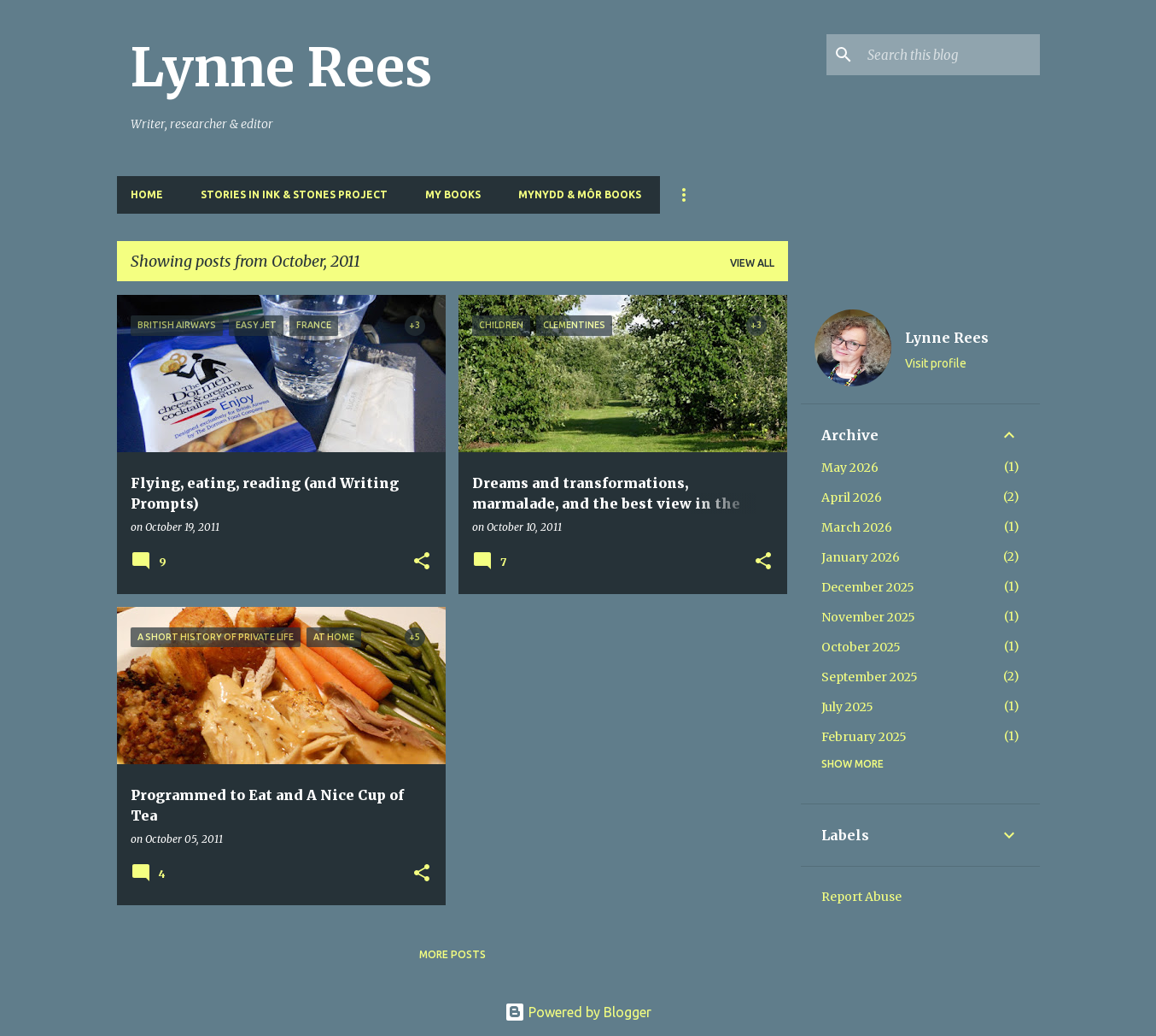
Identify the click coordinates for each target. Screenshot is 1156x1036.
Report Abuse (861, 896)
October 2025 (861, 647)
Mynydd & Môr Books (579, 194)
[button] (422, 562)
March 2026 (856, 527)
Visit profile (935, 363)
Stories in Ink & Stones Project (294, 194)
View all (752, 262)
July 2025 (847, 707)
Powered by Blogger (578, 1012)
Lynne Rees (281, 67)
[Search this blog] (950, 54)
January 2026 (860, 557)
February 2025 (864, 737)
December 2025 (867, 587)
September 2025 (869, 677)
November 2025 (868, 617)
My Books (453, 194)
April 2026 (851, 497)
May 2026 (850, 467)
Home (147, 194)
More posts (452, 954)
